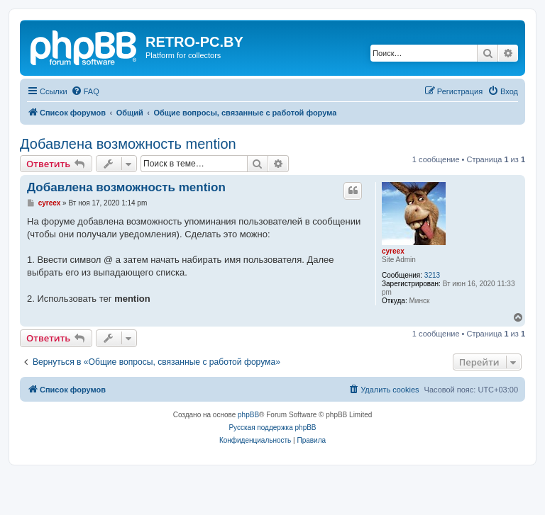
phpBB (248, 415)
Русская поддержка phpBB (272, 427)
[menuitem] (85, 91)
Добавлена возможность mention (128, 144)
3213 (432, 275)
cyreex (393, 251)
